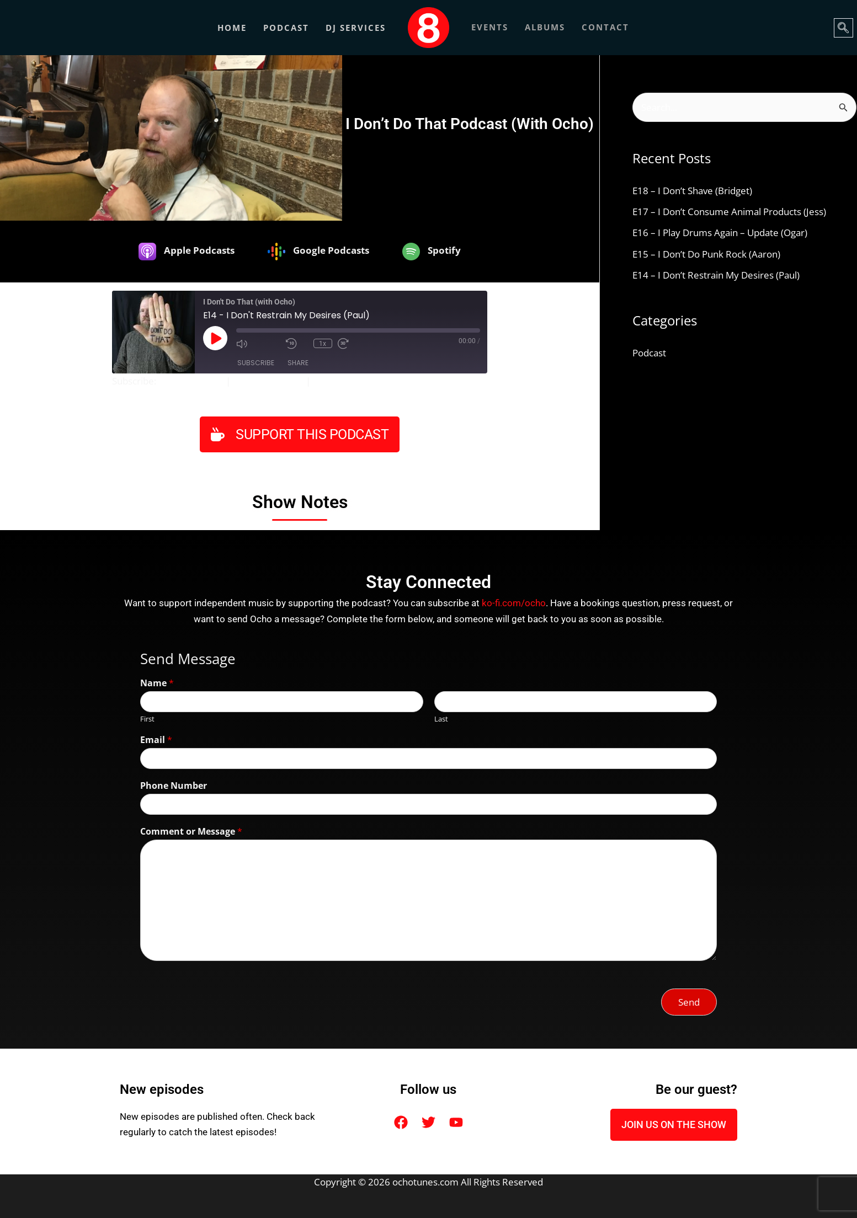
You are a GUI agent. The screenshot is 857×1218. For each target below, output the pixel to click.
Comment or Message (191, 831)
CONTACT (605, 27)
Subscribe (255, 362)
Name (157, 683)
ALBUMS (545, 27)
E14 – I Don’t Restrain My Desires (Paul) (716, 275)
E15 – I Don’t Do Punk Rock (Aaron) (706, 254)
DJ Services (356, 27)
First (147, 718)
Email (156, 740)
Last (441, 718)
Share (298, 362)
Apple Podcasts (190, 381)
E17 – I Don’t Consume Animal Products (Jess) (729, 212)
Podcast (286, 27)
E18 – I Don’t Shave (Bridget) (692, 191)
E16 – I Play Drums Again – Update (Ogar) (719, 233)
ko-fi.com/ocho (514, 602)
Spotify (328, 381)
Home (232, 27)
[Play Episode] (215, 338)
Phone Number (173, 786)
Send (689, 1002)
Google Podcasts (268, 381)
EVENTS (489, 27)
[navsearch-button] (843, 28)
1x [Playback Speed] (322, 343)
